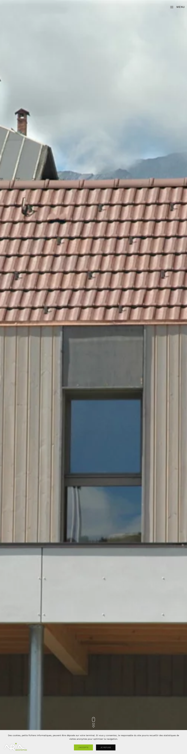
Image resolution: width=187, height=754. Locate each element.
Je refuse (105, 747)
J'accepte (83, 747)
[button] (177, 7)
